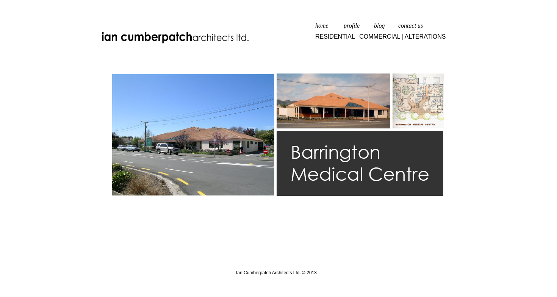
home (322, 25)
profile (352, 25)
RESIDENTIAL (335, 36)
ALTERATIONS (425, 36)
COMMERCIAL (379, 36)
